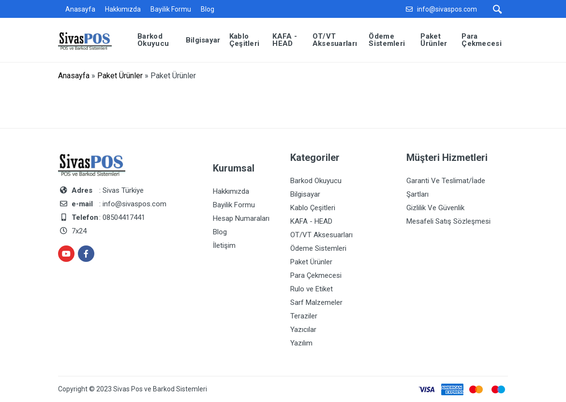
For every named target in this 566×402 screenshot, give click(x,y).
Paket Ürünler (120, 75)
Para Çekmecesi (316, 275)
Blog (207, 9)
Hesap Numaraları (241, 218)
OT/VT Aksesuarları (321, 234)
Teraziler (303, 316)
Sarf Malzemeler (316, 302)
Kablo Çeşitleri (312, 207)
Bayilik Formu (170, 9)
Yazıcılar (303, 329)
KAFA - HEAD (311, 221)
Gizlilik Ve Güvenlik (435, 207)
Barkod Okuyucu (316, 180)
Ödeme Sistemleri (318, 248)
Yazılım (301, 343)
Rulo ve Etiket (311, 289)
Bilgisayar (305, 194)
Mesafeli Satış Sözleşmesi (448, 221)
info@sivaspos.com (447, 9)
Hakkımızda (123, 9)
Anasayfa (80, 9)
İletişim (224, 245)
